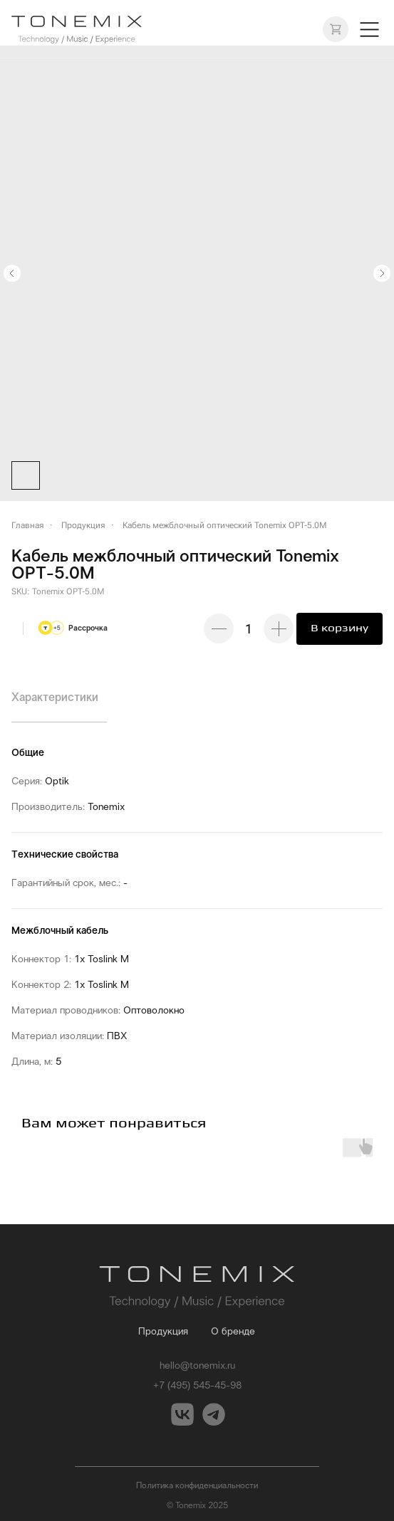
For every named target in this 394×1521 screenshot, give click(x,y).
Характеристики (54, 697)
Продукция (83, 525)
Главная (27, 525)
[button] (369, 29)
